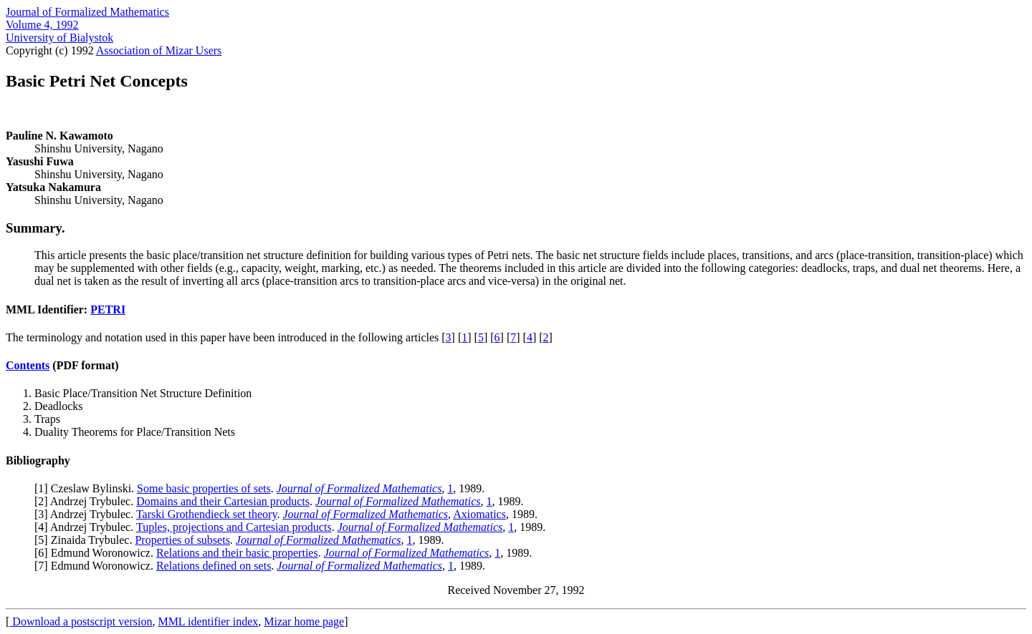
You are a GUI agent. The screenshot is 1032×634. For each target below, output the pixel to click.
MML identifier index (208, 621)
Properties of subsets (182, 540)
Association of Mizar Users (159, 50)
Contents (27, 365)
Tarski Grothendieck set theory (206, 514)
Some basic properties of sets (204, 488)
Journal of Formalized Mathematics (87, 12)
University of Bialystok (59, 37)
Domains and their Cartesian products (223, 501)
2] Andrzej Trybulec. (87, 501)
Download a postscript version (80, 621)
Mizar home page (304, 621)
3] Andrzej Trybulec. (87, 514)
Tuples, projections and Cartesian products (234, 527)
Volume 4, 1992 (42, 25)
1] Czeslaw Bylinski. (87, 488)
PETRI (107, 309)
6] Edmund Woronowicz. (97, 553)
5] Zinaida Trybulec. (86, 540)
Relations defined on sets (213, 566)
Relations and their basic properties (237, 553)
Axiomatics (479, 514)
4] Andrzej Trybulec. (87, 527)
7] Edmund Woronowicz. (97, 566)
